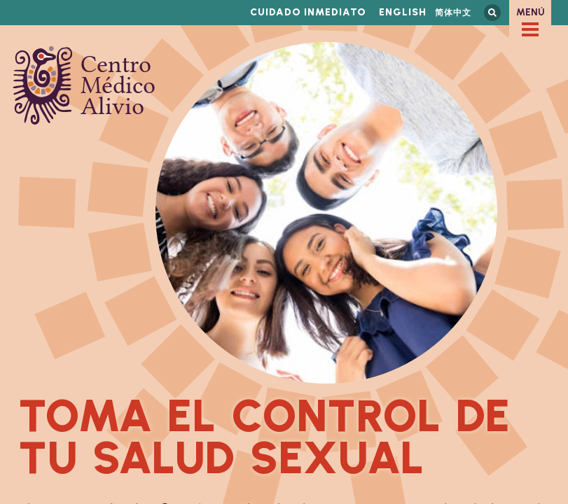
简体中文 (453, 12)
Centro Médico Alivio (84, 85)
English (403, 12)
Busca (492, 12)
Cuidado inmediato (308, 12)
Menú (530, 12)
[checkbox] (530, 29)
